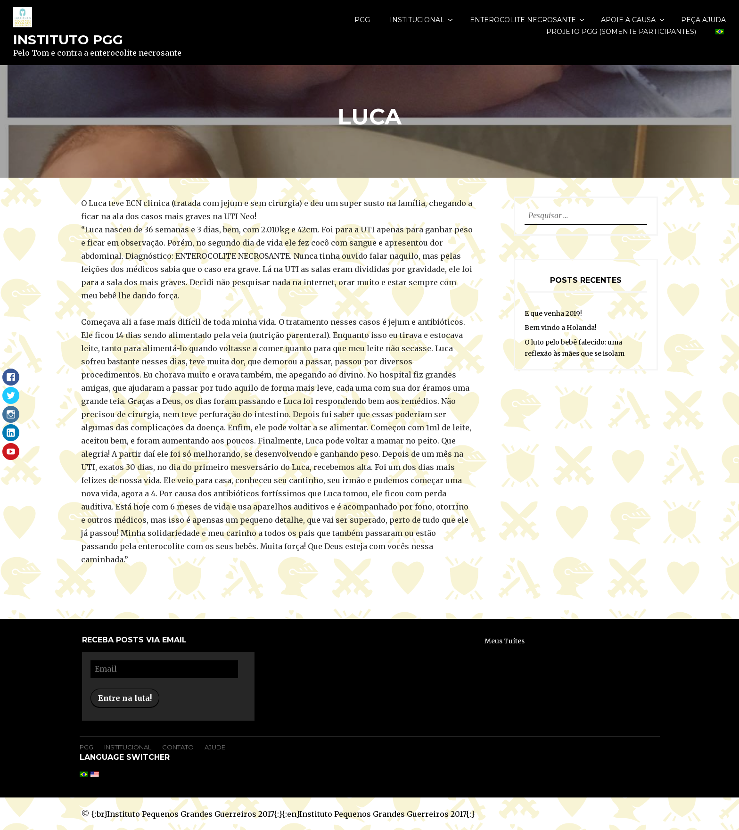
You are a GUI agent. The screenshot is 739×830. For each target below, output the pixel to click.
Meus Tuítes (504, 641)
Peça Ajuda (703, 20)
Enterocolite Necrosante (523, 20)
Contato (178, 747)
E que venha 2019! (553, 313)
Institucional (417, 20)
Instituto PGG (68, 40)
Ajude (215, 747)
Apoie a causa (628, 20)
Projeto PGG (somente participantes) (621, 31)
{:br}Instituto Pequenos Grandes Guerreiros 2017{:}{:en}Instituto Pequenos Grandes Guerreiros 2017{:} (283, 814)
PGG (362, 20)
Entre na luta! (125, 698)
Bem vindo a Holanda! (561, 327)
